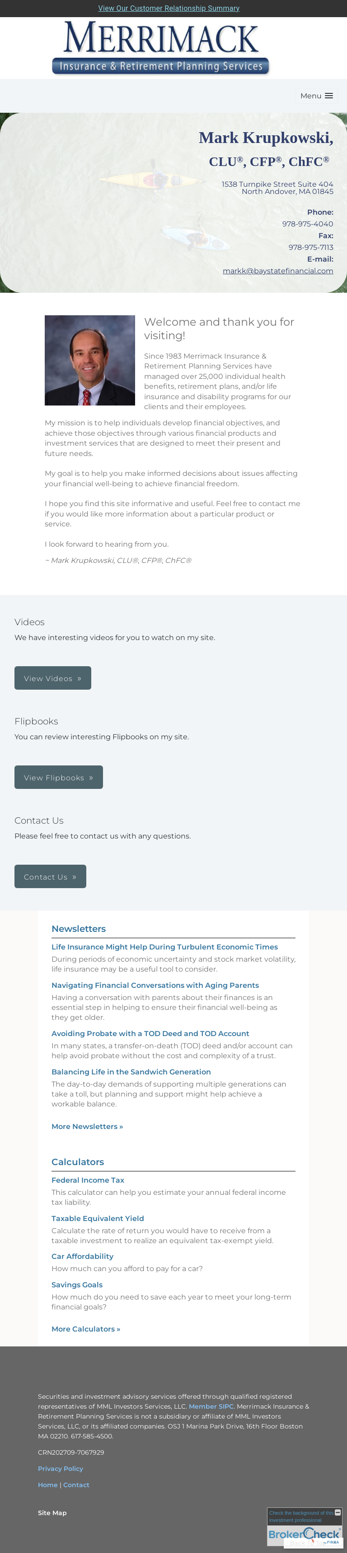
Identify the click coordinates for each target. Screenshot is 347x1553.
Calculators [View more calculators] (78, 1162)
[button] (316, 96)
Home (48, 1485)
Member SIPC (211, 1406)
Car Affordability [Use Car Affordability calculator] (82, 1256)
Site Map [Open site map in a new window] (52, 1513)
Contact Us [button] (46, 877)
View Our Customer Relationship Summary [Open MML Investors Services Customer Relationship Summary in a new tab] (169, 8)
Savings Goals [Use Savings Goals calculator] (77, 1285)
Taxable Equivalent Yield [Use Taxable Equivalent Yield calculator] (98, 1218)
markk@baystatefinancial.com (278, 271)
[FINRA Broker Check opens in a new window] (304, 1526)
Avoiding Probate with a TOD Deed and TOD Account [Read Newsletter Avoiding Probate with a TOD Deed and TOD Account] (150, 1033)
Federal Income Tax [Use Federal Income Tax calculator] (88, 1180)
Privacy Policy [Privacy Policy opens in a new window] (60, 1469)
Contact (76, 1485)
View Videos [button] (48, 678)
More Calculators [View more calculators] (86, 1329)
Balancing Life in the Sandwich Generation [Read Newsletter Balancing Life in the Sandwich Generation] (131, 1072)
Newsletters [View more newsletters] (79, 928)
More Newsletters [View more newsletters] (87, 1126)
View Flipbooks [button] (54, 778)
